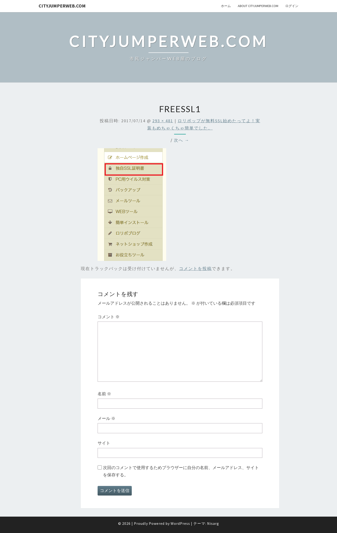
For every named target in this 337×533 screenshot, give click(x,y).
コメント (109, 316)
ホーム (226, 6)
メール (106, 418)
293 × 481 (162, 120)
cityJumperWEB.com (62, 6)
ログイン (291, 6)
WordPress (180, 523)
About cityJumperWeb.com (258, 6)
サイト (104, 443)
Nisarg (213, 523)
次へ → (181, 140)
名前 (104, 393)
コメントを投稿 (195, 268)
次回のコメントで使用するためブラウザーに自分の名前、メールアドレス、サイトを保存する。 (181, 471)
